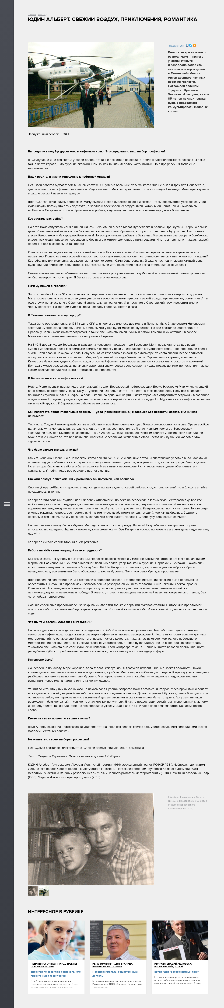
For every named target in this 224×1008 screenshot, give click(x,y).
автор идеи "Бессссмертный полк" (177, 972)
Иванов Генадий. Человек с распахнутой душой (173, 965)
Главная (32, 15)
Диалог (42, 15)
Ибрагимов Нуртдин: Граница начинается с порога (112, 965)
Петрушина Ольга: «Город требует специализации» (54, 965)
